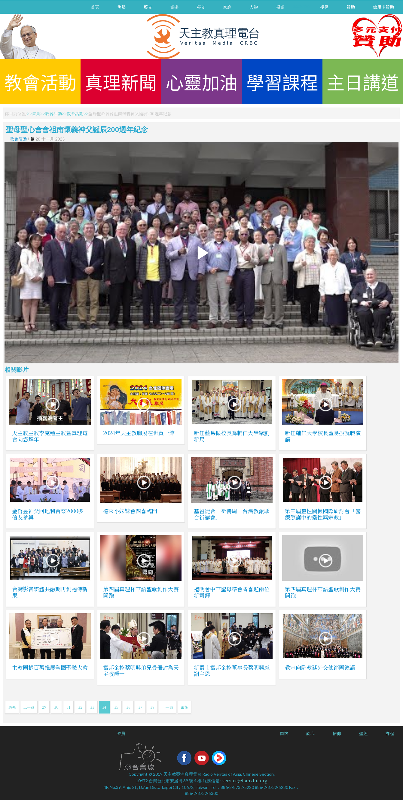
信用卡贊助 (383, 7)
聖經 (363, 733)
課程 (390, 733)
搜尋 (324, 7)
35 (116, 707)
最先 (12, 707)
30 (56, 707)
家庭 (227, 7)
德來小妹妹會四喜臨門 (130, 511)
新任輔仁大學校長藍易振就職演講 (323, 436)
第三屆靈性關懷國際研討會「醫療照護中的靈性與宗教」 (323, 514)
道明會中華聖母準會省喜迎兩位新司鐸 (232, 592)
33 (92, 707)
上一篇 (28, 707)
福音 (280, 7)
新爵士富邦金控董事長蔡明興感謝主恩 (232, 670)
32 (80, 707)
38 (152, 707)
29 (44, 707)
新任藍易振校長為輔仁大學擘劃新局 (232, 436)
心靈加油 (202, 81)
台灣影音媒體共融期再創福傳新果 (50, 592)
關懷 (284, 733)
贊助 (351, 7)
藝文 (148, 7)
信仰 (337, 733)
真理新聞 (121, 81)
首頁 (95, 7)
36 (128, 707)
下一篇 (167, 707)
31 (68, 707)
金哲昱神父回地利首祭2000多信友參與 (48, 514)
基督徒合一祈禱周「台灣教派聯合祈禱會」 (232, 514)
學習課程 (282, 81)
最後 (184, 707)
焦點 (121, 7)
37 (140, 707)
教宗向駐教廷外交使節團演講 (320, 667)
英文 (201, 7)
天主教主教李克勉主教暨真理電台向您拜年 (50, 436)
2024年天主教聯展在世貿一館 (139, 433)
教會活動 (40, 81)
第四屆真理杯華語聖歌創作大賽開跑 (141, 592)
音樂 (174, 7)
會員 (121, 733)
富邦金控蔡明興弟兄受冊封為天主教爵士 (141, 670)
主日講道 (363, 81)
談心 (310, 733)
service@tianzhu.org (244, 780)
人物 (253, 7)
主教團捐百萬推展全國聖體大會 (50, 667)
